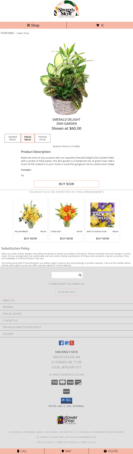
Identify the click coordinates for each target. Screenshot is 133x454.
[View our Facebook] (61, 344)
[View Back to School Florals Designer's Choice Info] (103, 215)
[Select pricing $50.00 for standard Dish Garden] (13, 138)
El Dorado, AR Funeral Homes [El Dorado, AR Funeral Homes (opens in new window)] (26, 432)
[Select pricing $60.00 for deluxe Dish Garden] (27, 138)
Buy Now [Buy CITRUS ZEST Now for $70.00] (66, 238)
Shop (33, 25)
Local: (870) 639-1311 (66, 367)
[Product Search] (67, 275)
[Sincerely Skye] (66, 17)
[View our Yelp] (71, 344)
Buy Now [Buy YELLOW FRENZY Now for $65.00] (30, 238)
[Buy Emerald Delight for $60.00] (66, 183)
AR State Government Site (81, 437)
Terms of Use (88, 442)
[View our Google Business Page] (66, 344)
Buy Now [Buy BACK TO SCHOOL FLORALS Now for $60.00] (102, 238)
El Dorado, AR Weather (50, 437)
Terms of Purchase (67, 442)
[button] (66, 401)
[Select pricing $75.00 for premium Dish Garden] (42, 138)
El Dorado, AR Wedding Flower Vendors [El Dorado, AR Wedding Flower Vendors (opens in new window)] (100, 432)
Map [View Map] (66, 451)
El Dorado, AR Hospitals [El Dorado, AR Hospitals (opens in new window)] (60, 432)
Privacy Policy (45, 442)
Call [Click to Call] (22, 451)
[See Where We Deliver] (66, 291)
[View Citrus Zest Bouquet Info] (66, 215)
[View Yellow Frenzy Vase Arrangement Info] (30, 215)
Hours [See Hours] (111, 451)
